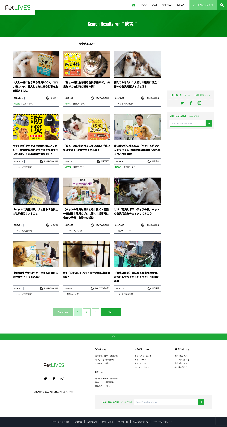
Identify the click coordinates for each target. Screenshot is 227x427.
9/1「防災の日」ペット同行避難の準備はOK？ (86, 275)
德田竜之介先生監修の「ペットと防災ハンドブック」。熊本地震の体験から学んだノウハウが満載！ (137, 150)
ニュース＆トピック (143, 356)
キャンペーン (140, 360)
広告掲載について (140, 421)
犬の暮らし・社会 (102, 363)
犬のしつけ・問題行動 (104, 360)
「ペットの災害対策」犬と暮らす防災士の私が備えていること (35, 211)
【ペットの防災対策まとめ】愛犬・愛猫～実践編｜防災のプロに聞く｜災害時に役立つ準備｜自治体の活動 (86, 213)
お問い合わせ (107, 421)
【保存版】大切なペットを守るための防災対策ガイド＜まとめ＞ (35, 275)
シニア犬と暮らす (182, 360)
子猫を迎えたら (181, 363)
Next (111, 312)
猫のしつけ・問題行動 (104, 382)
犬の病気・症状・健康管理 (106, 356)
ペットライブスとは (203, 5)
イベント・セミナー (143, 367)
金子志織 (54, 225)
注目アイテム (28, 104)
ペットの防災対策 (125, 104)
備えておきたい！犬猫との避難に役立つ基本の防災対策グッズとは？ (136, 84)
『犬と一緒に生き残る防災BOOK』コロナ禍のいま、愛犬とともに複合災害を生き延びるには (35, 86)
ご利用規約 (92, 421)
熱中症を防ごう (181, 367)
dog (144, 4)
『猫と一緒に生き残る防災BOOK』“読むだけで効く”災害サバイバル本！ (86, 148)
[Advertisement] (190, 63)
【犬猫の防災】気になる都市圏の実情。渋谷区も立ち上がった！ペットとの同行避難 (136, 277)
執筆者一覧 (123, 421)
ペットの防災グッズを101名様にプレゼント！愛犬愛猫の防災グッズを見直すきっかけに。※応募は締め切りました (35, 150)
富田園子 (54, 98)
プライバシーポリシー (162, 421)
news (180, 4)
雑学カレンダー (124, 231)
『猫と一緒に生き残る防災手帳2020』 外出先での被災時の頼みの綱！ (86, 84)
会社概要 (78, 421)
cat (154, 4)
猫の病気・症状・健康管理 (106, 378)
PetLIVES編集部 (102, 98)
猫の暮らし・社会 (102, 386)
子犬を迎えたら (181, 356)
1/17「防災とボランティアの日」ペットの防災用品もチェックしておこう (136, 211)
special (167, 4)
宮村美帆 (156, 161)
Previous (62, 312)
